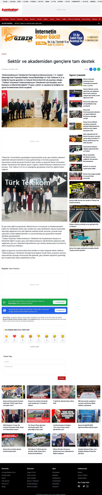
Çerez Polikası (82, 475)
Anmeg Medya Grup (8, 472)
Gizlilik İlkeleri (82, 478)
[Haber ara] (98, 23)
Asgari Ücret (31, 472)
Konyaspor (56, 472)
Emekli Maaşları (32, 484)
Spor (26, 19)
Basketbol (55, 484)
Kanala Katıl (59, 302)
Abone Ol (60, 310)
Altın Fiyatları (31, 478)
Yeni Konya (5, 481)
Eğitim (46, 19)
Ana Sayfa (5, 19)
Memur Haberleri (33, 481)
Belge (3, 487)
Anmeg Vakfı (6, 475)
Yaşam (52, 19)
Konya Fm (5, 484)
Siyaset (32, 19)
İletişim (94, 19)
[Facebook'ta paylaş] (90, 69)
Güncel (12, 19)
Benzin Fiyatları (32, 487)
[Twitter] (84, 486)
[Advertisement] (61, 9)
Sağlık (64, 19)
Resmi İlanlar (86, 19)
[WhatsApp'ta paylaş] (98, 69)
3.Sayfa (39, 19)
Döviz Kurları (31, 475)
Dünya (58, 19)
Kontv (4, 478)
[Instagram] (87, 486)
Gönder (61, 378)
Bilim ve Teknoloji (74, 19)
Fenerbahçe (56, 481)
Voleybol (55, 487)
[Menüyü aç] (99, 19)
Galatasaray (56, 478)
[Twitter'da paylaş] (94, 69)
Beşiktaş (55, 475)
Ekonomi (20, 19)
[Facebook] (79, 486)
